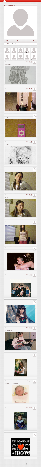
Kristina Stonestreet (29, 61)
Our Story (14, 461)
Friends (6, 46)
